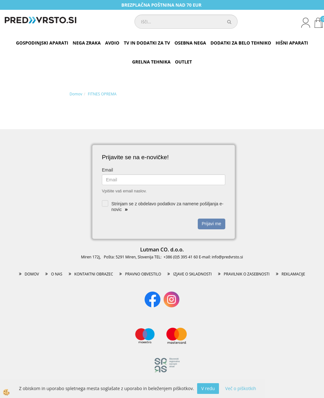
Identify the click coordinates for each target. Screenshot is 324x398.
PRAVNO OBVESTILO (143, 274)
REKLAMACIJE (293, 274)
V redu (208, 388)
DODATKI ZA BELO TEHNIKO (240, 43)
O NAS (56, 274)
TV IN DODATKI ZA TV (147, 43)
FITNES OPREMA (102, 94)
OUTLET (183, 62)
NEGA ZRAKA (87, 43)
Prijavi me (211, 223)
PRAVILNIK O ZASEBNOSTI (247, 274)
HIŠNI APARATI (292, 43)
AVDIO (112, 43)
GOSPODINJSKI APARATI (42, 43)
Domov (76, 94)
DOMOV (32, 274)
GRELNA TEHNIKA (151, 62)
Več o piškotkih (240, 388)
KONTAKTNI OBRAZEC (93, 274)
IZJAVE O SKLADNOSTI (192, 274)
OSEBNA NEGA (190, 43)
